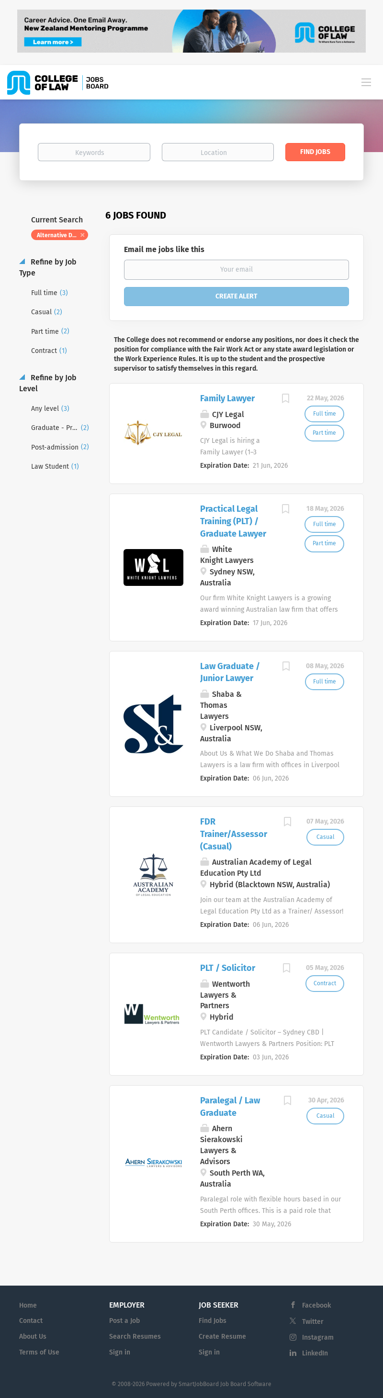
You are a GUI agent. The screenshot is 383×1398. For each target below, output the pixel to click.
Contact (31, 1321)
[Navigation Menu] (366, 82)
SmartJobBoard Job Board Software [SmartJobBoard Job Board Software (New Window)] (225, 1384)
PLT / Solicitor (227, 968)
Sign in (119, 1352)
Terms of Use (39, 1352)
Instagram (318, 1337)
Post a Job (124, 1321)
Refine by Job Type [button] (48, 267)
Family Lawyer (227, 398)
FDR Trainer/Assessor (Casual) (233, 833)
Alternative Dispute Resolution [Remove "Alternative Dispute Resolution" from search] (62, 235)
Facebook (316, 1305)
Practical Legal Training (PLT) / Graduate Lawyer (233, 521)
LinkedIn (315, 1353)
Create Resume (222, 1336)
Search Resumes (135, 1336)
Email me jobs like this (164, 249)
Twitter (313, 1322)
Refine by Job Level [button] (48, 383)
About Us (32, 1336)
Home (28, 1305)
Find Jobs (315, 152)
